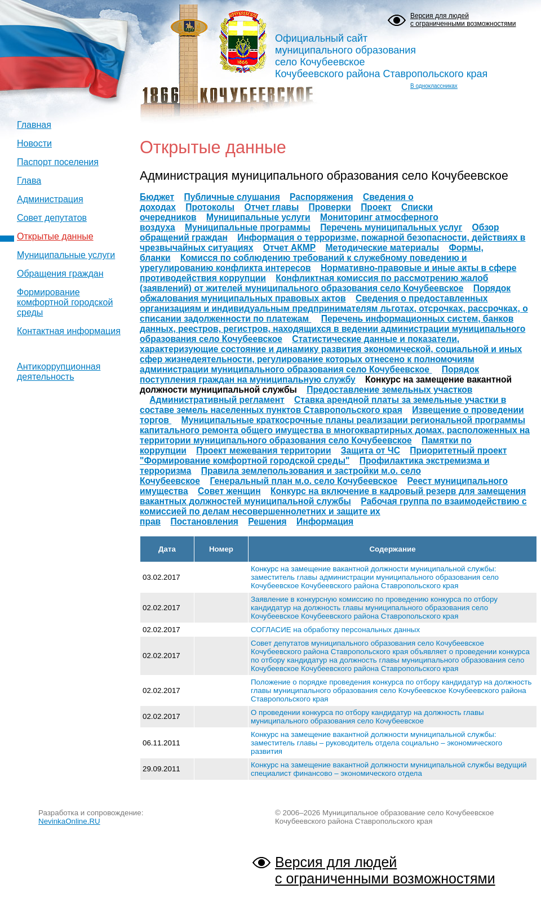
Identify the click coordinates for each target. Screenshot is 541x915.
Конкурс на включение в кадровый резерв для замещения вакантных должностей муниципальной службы (333, 496)
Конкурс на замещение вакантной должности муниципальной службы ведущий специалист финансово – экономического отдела (389, 769)
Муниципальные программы (248, 227)
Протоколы (209, 207)
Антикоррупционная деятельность (58, 371)
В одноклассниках (434, 86)
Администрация (50, 199)
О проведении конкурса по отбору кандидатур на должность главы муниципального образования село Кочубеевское (367, 716)
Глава (29, 180)
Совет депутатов (52, 218)
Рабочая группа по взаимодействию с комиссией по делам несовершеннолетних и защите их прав (333, 511)
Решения (267, 521)
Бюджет (157, 197)
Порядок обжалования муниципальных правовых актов (325, 293)
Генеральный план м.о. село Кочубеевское (303, 481)
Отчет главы (271, 207)
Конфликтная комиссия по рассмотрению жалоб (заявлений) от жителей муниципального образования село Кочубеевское (314, 283)
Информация (324, 521)
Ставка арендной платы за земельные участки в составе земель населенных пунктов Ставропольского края (323, 405)
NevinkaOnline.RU (69, 821)
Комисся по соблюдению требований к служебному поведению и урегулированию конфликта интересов (303, 263)
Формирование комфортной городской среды (65, 302)
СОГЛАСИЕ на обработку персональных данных (335, 629)
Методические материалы (382, 247)
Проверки (330, 207)
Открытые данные (55, 236)
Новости (34, 143)
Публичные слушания (232, 197)
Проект (376, 207)
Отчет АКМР (289, 247)
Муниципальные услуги (66, 255)
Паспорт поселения (58, 162)
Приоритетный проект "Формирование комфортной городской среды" (323, 455)
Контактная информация (69, 331)
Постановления (204, 521)
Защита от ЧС (370, 450)
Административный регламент (216, 400)
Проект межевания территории (263, 450)
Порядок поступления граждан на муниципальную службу (309, 374)
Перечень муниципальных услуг (391, 227)
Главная (34, 125)
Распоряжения (321, 197)
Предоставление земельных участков (389, 389)
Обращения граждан (60, 273)
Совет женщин (229, 491)
